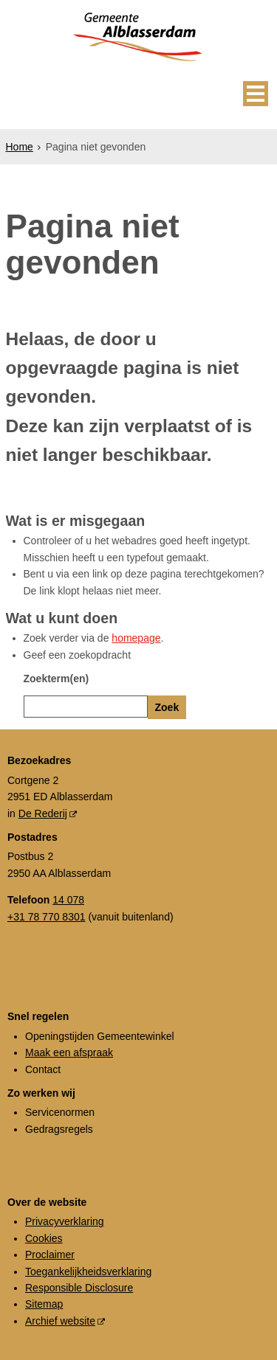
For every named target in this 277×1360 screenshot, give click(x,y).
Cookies (44, 1238)
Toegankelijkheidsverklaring (88, 1271)
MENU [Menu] (255, 93)
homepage (136, 638)
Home (19, 147)
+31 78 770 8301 (46, 917)
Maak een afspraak (69, 1052)
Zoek (167, 707)
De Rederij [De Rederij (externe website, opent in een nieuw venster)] (42, 813)
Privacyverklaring (64, 1221)
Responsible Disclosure (79, 1288)
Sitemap (44, 1304)
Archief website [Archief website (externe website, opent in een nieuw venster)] (60, 1321)
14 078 (68, 900)
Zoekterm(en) (56, 678)
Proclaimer (50, 1254)
